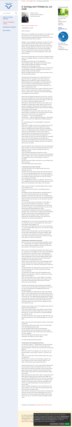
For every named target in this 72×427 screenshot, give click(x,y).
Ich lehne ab (62, 423)
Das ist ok (67, 423)
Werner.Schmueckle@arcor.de (29, 25)
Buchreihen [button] (6, 30)
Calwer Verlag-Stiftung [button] (8, 18)
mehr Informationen (54, 423)
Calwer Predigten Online (8, 23)
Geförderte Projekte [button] (9, 27)
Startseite (23, 1)
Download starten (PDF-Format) (43, 405)
